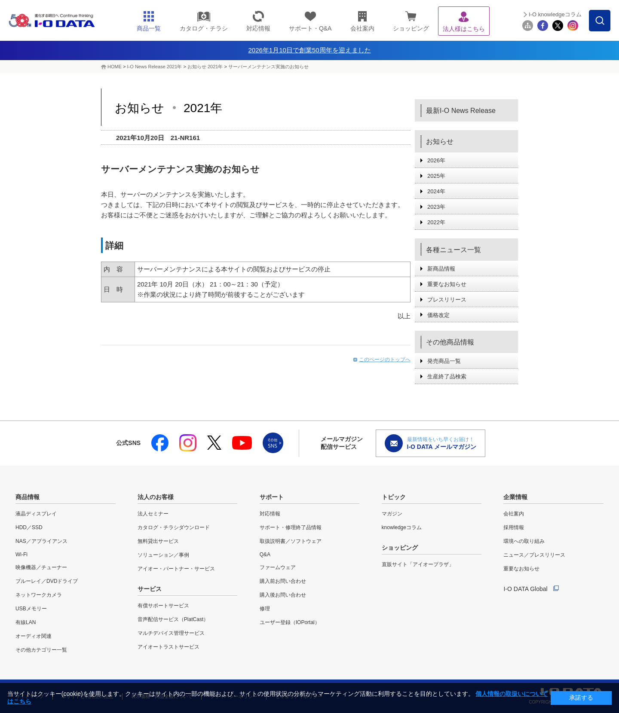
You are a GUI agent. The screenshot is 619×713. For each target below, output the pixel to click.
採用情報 (513, 527)
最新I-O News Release (461, 110)
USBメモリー (31, 609)
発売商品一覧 (444, 361)
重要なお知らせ (446, 284)
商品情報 (27, 497)
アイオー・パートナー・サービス (176, 569)
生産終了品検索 (446, 376)
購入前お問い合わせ (283, 581)
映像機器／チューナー (41, 567)
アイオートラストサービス (168, 647)
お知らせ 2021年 (205, 66)
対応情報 (270, 514)
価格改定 (438, 315)
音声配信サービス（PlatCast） (173, 619)
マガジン (392, 514)
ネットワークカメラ (38, 595)
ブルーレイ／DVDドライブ (46, 581)
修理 (265, 609)
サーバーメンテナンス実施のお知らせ (268, 66)
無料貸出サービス (158, 541)
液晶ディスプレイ (36, 514)
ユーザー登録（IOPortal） (290, 622)
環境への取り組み (524, 541)
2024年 (436, 191)
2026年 (436, 160)
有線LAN (25, 622)
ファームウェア (278, 567)
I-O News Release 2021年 (154, 66)
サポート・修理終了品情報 (291, 527)
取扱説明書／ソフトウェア (291, 541)
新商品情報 (441, 268)
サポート (272, 497)
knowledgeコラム (402, 527)
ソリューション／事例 (163, 555)
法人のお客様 (156, 497)
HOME (114, 66)
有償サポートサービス (163, 606)
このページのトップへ (385, 359)
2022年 (436, 222)
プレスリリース (446, 299)
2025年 (436, 176)
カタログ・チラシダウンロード (174, 527)
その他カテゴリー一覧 (41, 650)
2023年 (436, 207)
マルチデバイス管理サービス (171, 633)
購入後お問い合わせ (283, 595)
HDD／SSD (29, 527)
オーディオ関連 (33, 636)
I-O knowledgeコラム (555, 14)
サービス (150, 588)
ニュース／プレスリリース (534, 555)
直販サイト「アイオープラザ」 (418, 564)
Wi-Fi (21, 555)
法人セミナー (153, 514)
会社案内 (513, 514)
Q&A (265, 555)
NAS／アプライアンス (41, 541)
